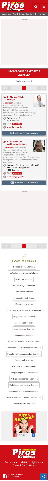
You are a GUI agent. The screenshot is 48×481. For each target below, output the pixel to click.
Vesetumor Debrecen (32, 399)
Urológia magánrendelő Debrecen (24, 380)
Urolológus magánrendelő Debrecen (24, 386)
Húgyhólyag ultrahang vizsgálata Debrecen (24, 311)
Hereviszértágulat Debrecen (24, 287)
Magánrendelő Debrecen (24, 336)
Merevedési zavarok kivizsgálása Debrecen (24, 349)
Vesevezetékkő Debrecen (24, 405)
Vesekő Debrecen (14, 399)
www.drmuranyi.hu (14, 128)
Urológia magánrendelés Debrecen (24, 374)
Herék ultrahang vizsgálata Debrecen (24, 274)
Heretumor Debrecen (24, 280)
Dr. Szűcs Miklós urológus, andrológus (16, 144)
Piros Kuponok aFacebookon (22, 436)
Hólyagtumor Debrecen (24, 305)
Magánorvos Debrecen (24, 324)
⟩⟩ (44, 89)
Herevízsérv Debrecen (24, 293)
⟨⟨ (4, 89)
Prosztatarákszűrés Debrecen (24, 367)
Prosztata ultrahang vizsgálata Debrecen (24, 355)
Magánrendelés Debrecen (24, 330)
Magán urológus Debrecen (24, 318)
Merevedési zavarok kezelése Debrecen (24, 343)
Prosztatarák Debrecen (24, 361)
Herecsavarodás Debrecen (24, 268)
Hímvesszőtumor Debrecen (24, 299)
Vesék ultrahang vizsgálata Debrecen (24, 392)
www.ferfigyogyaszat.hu (17, 178)
